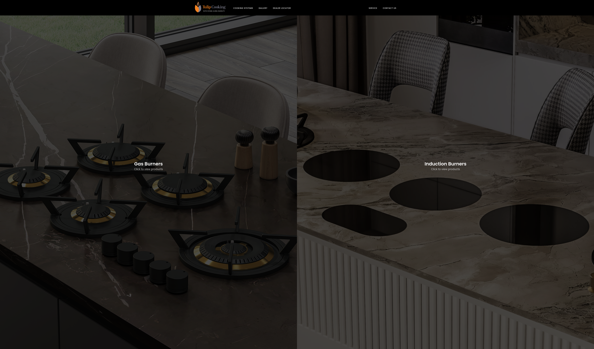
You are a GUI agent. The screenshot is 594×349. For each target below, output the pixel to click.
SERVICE (373, 8)
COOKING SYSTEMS (243, 8)
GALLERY (263, 8)
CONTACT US (389, 8)
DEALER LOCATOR (282, 8)
